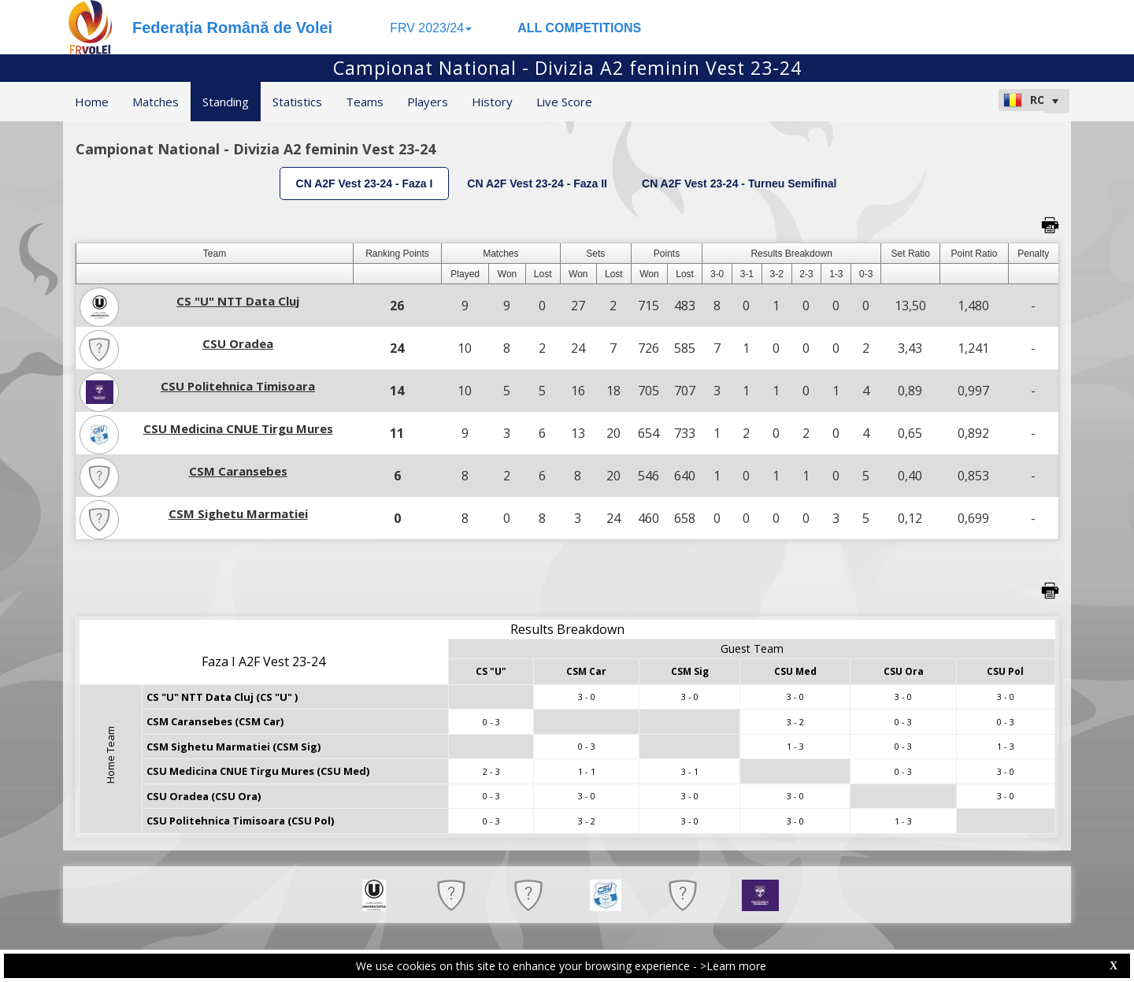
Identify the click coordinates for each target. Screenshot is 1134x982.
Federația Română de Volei (232, 27)
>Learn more (733, 965)
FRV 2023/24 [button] (431, 28)
